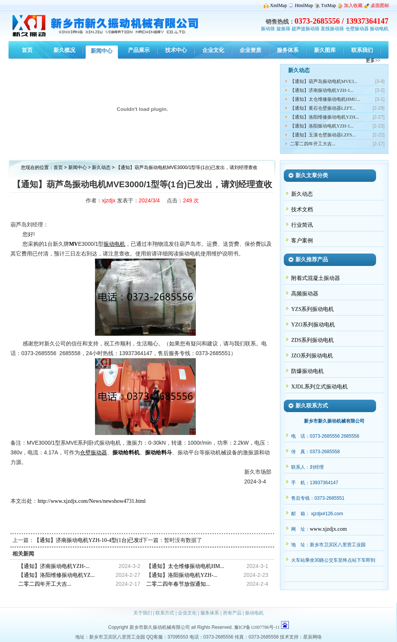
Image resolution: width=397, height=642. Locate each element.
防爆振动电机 (307, 371)
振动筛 (268, 28)
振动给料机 (126, 453)
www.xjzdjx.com (328, 529)
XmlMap (278, 5)
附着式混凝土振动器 (315, 278)
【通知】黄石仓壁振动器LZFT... (323, 108)
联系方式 (164, 613)
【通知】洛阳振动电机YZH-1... (322, 126)
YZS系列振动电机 (312, 309)
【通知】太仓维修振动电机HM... (185, 566)
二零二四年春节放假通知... (178, 584)
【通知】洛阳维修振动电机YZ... (56, 575)
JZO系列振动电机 (312, 356)
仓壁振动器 (357, 28)
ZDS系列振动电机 (312, 340)
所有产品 (232, 613)
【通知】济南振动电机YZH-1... (322, 90)
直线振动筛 (332, 28)
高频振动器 (304, 294)
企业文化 (187, 613)
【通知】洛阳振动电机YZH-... (181, 575)
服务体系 (209, 613)
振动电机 (379, 28)
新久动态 (102, 167)
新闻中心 (77, 167)
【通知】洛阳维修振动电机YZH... (324, 117)
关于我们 (142, 613)
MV (73, 244)
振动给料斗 (158, 453)
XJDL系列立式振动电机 (319, 387)
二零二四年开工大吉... (312, 144)
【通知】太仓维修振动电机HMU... (325, 99)
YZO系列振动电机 (313, 325)
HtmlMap (304, 5)
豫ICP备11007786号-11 (257, 627)
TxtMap (328, 5)
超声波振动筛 (305, 28)
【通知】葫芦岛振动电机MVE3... (323, 81)
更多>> (373, 60)
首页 (58, 167)
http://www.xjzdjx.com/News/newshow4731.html (92, 501)
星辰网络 (312, 637)
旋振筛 (283, 28)
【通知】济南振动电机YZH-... (54, 566)
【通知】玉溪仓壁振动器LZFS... (323, 135)
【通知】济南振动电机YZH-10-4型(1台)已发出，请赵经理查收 (108, 540)
